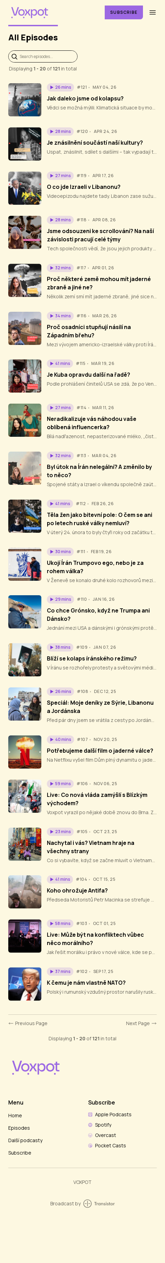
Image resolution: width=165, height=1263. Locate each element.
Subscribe (123, 12)
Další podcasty (25, 1140)
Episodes (19, 1128)
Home (15, 1115)
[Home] (52, 12)
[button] (60, 87)
